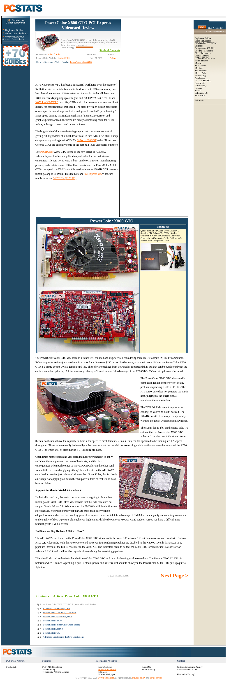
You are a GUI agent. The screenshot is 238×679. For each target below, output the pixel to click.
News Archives (105, 667)
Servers (198, 90)
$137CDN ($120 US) (64, 178)
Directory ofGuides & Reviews (15, 21)
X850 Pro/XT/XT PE (46, 102)
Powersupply (201, 85)
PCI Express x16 (92, 173)
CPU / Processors (203, 53)
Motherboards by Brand (16, 33)
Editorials (199, 100)
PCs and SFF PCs (203, 80)
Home (39, 62)
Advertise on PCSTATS (188, 669)
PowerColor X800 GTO (81, 62)
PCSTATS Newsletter (52, 667)
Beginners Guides (14, 30)
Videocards (200, 95)
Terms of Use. (156, 678)
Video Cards (61, 62)
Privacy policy (138, 678)
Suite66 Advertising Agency (190, 667)
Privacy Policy (148, 669)
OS (206, 93)
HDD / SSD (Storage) (205, 58)
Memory (199, 63)
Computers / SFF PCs (205, 48)
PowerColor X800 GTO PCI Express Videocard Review (78, 25)
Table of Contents (110, 50)
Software (199, 93)
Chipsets (199, 45)
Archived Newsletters (13, 39)
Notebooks (200, 78)
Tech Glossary (48, 669)
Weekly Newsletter (14, 36)
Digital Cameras (202, 55)
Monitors (199, 68)
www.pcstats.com (106, 678)
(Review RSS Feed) (107, 669)
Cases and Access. (203, 41)
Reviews (48, 62)
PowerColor (46, 151)
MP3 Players (200, 65)
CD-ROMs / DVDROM (206, 43)
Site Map (102, 672)
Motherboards (201, 70)
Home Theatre (201, 60)
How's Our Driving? (186, 674)
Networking (200, 75)
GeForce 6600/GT (86, 140)
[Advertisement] (154, 47)
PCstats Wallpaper (106, 674)
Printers (198, 88)
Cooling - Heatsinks (204, 50)
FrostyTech (11, 667)
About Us (146, 667)
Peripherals (200, 83)
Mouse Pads (200, 73)
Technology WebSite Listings (55, 672)
